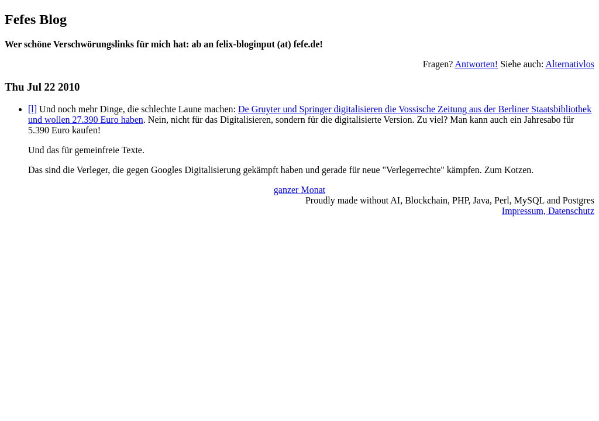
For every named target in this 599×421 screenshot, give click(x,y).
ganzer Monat (299, 190)
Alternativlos (569, 64)
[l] (32, 109)
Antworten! (476, 64)
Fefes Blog (36, 19)
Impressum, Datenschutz (548, 211)
